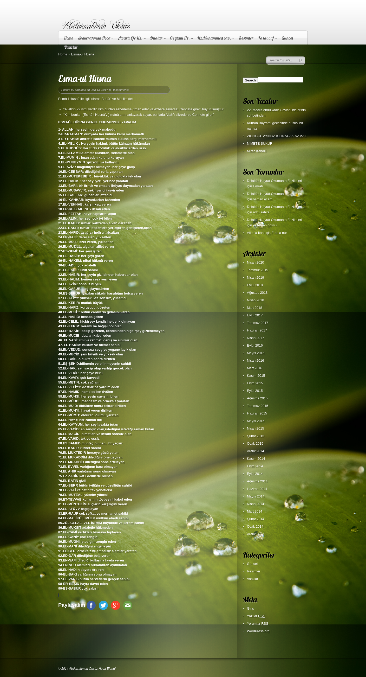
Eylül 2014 (255, 474)
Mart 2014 (254, 511)
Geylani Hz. (181, 38)
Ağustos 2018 (257, 293)
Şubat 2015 (255, 436)
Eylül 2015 (255, 391)
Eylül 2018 (255, 285)
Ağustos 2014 (257, 481)
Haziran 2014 (257, 489)
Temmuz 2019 (257, 270)
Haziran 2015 (257, 413)
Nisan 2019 (255, 277)
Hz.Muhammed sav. (215, 38)
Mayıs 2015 (255, 421)
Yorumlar (257, 623)
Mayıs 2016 (255, 353)
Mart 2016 (254, 368)
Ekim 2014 (255, 466)
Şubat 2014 (255, 519)
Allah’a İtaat (256, 233)
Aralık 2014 (255, 451)
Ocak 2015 (255, 443)
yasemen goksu (265, 225)
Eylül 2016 (255, 345)
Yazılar (256, 616)
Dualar (158, 38)
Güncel (287, 38)
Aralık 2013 (255, 534)
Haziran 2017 (257, 330)
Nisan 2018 (255, 300)
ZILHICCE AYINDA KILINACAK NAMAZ (276, 136)
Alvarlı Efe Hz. (132, 38)
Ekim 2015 (255, 383)
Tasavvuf (267, 38)
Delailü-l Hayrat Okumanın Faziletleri (274, 181)
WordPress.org (258, 631)
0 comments (121, 89)
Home (68, 38)
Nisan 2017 (255, 338)
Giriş (250, 608)
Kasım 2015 (256, 376)
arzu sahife (261, 212)
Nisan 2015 (255, 428)
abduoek (80, 89)
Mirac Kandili (256, 151)
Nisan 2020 (255, 262)
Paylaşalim (71, 605)
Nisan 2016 (255, 360)
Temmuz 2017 (257, 323)
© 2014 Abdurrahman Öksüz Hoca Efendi (87, 668)
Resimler (246, 38)
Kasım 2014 (256, 459)
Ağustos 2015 (257, 398)
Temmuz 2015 (257, 406)
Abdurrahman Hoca (95, 38)
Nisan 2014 (255, 504)
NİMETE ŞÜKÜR (259, 143)
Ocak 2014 (255, 526)
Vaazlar (252, 579)
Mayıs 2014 (255, 496)
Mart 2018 (254, 308)
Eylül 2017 (255, 315)
